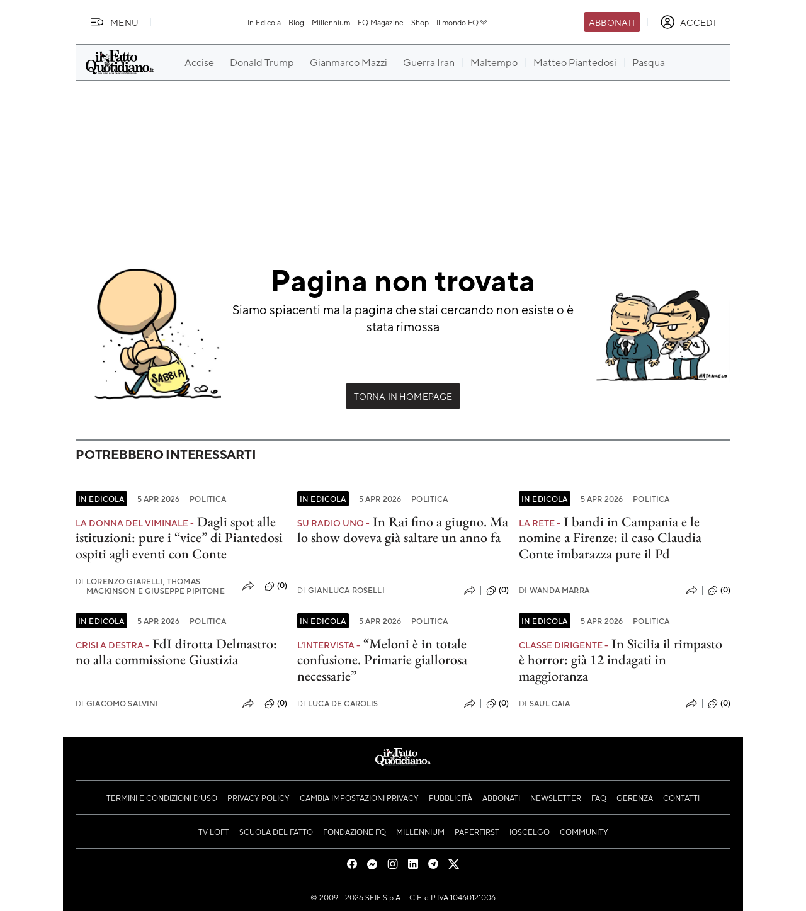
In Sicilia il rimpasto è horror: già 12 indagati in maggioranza (620, 660)
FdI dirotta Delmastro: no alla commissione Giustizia (176, 652)
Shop (420, 22)
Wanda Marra (554, 590)
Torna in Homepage (403, 396)
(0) (275, 586)
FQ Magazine (381, 22)
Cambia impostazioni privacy (359, 798)
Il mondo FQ (462, 22)
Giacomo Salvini (117, 703)
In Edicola (264, 22)
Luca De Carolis (337, 703)
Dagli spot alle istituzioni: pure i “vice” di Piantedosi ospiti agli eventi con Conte (179, 537)
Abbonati (612, 22)
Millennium (331, 22)
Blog (296, 22)
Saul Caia (544, 703)
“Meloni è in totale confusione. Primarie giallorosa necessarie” (382, 660)
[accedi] (688, 22)
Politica (208, 499)
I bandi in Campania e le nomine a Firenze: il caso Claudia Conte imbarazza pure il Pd (610, 537)
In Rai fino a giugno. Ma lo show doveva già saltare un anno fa (402, 529)
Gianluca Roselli (341, 590)
